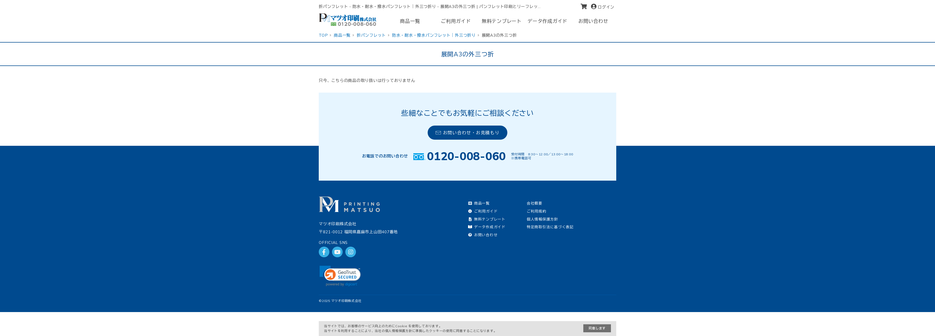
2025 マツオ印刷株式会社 (342, 301)
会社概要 (534, 203)
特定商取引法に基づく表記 (550, 227)
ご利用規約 (536, 211)
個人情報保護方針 (542, 219)
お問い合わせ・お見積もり (468, 132)
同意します (597, 328)
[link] (340, 276)
